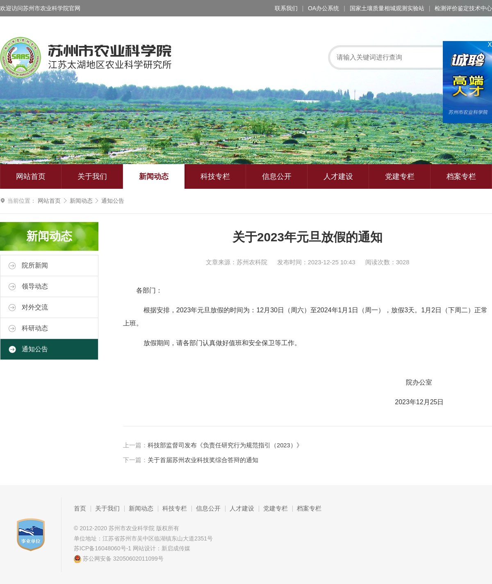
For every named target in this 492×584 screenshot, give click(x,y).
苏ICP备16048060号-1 (102, 548)
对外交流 (28, 307)
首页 (80, 508)
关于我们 (92, 176)
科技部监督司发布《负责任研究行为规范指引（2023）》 (225, 445)
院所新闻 (28, 265)
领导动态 (28, 286)
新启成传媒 (176, 548)
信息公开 (277, 176)
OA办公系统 (323, 8)
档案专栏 (461, 176)
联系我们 (286, 8)
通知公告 (112, 200)
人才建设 (338, 176)
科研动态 (28, 328)
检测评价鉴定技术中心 (463, 8)
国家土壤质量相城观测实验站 (387, 8)
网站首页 (31, 176)
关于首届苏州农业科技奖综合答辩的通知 (203, 460)
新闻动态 (154, 176)
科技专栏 (215, 176)
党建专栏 (400, 176)
